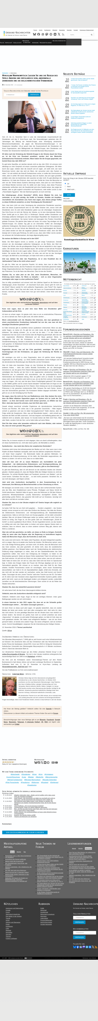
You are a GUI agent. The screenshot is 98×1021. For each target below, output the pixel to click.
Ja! (67, 186)
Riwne (81, 297)
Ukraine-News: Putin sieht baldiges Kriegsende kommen (48, 923)
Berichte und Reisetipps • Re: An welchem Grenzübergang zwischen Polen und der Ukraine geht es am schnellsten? (77, 338)
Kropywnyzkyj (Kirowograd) (83, 305)
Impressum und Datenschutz (14, 975)
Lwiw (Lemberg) (66, 290)
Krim (40, 835)
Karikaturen (47, 30)
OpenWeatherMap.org (72, 323)
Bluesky (34, 34)
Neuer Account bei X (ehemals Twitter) (17, 934)
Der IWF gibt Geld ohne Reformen (15, 932)
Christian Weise (19, 725)
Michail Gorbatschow (14, 840)
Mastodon (46, 34)
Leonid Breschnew (12, 837)
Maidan (30, 837)
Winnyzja (82, 300)
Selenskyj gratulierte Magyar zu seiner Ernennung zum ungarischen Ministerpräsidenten (80, 127)
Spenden (69, 30)
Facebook (38, 34)
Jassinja (82, 293)
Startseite (7, 75)
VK (35, 320)
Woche (18, 914)
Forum (35, 30)
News (42, 34)
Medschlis (39, 837)
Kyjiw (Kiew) (65, 288)
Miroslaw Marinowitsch (32, 840)
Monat (12, 914)
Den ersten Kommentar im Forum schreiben (26, 894)
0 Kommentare (21, 87)
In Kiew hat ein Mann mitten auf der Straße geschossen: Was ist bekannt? (81, 82)
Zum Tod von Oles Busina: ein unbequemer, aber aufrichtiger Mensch (81, 915)
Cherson (64, 312)
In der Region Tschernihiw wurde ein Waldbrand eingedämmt (79, 120)
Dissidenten (25, 835)
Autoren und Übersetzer (13, 989)
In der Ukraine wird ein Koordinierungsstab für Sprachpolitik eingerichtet (81, 94)
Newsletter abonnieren (39, 323)
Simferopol (25, 845)
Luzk (63, 297)
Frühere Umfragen (66, 203)
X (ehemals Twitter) (39, 779)
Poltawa (64, 307)
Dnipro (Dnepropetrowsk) (66, 317)
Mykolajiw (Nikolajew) (83, 310)
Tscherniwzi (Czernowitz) (83, 295)
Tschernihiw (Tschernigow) (83, 303)
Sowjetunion (36, 845)
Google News (10, 779)
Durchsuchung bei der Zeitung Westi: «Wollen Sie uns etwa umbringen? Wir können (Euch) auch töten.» (81, 919)
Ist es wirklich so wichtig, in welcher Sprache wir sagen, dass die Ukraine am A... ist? (82, 934)
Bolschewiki (15, 835)
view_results (65, 201)
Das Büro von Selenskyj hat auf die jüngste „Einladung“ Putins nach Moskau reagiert (81, 101)
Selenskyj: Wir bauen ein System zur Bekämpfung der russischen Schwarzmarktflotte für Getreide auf (16, 941)
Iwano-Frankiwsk (82, 291)
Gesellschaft (30, 41)
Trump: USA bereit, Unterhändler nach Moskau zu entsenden (49, 951)
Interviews (54, 41)
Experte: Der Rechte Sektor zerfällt (27, 877)
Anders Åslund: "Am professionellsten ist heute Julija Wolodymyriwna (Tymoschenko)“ (33, 874)
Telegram (50, 34)
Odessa (64, 309)
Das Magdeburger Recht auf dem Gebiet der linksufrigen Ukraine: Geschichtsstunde (83, 929)
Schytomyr (64, 302)
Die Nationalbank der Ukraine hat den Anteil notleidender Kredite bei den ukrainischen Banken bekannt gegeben (81, 114)
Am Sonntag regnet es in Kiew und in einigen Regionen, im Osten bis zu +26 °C (82, 107)
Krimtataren (48, 835)
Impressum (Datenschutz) (87, 30)
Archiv (40, 30)
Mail (25, 826)
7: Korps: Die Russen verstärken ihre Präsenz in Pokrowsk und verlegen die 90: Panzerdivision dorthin (81, 89)
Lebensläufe (42, 985)
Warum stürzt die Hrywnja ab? (14, 923)
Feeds (8, 991)
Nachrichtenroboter (79, 41)
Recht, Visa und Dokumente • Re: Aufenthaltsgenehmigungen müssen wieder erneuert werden (77, 356)
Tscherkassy (65, 305)
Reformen (39, 843)
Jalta (81, 321)
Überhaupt (89, 910)
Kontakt (76, 30)
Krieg (34, 835)
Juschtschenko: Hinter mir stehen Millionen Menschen (33, 869)
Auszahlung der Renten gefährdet (15, 921)
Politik (14, 41)
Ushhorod (82, 288)
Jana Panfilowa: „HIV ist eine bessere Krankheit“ (32, 868)
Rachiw (64, 293)
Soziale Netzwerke (43, 991)
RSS (63, 34)
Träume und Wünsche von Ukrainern (28, 878)
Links (7, 995)
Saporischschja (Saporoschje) (84, 315)
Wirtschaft (21, 41)
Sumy (81, 307)
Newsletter (62, 30)
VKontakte (55, 34)
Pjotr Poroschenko (17, 843)
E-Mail (27, 782)
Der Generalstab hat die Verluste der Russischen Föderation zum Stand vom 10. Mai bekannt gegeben (51, 919)
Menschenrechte (51, 837)
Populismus (30, 843)
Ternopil (64, 295)
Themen (8, 1003)
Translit (8, 985)
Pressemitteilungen (65, 41)
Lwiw (23, 837)
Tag (24, 914)
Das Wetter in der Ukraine (14, 983)
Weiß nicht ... (70, 192)
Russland (49, 843)
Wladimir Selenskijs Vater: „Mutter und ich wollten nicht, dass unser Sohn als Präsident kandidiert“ (35, 856)
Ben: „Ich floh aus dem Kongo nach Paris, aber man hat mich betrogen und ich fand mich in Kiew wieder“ (35, 871)
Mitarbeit (54, 30)
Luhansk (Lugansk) (64, 319)
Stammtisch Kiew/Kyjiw (13, 981)
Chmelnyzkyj (65, 300)
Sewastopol (65, 321)
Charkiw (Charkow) (82, 312)
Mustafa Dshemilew (49, 840)
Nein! (67, 189)
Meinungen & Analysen (43, 41)
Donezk (82, 317)
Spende (52, 764)
